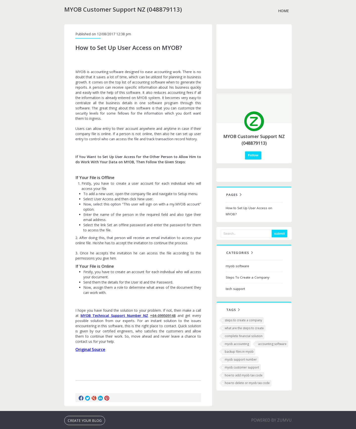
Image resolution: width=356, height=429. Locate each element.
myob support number (241, 359)
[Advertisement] (254, 56)
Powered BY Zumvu (271, 420)
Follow (253, 155)
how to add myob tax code (244, 375)
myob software (237, 266)
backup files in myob (239, 351)
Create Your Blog (85, 420)
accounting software (272, 344)
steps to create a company (243, 320)
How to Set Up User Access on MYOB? (249, 211)
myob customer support (242, 367)
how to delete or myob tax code (247, 383)
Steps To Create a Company (247, 277)
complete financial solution (244, 336)
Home (283, 10)
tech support (235, 288)
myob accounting (237, 344)
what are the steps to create (244, 328)
